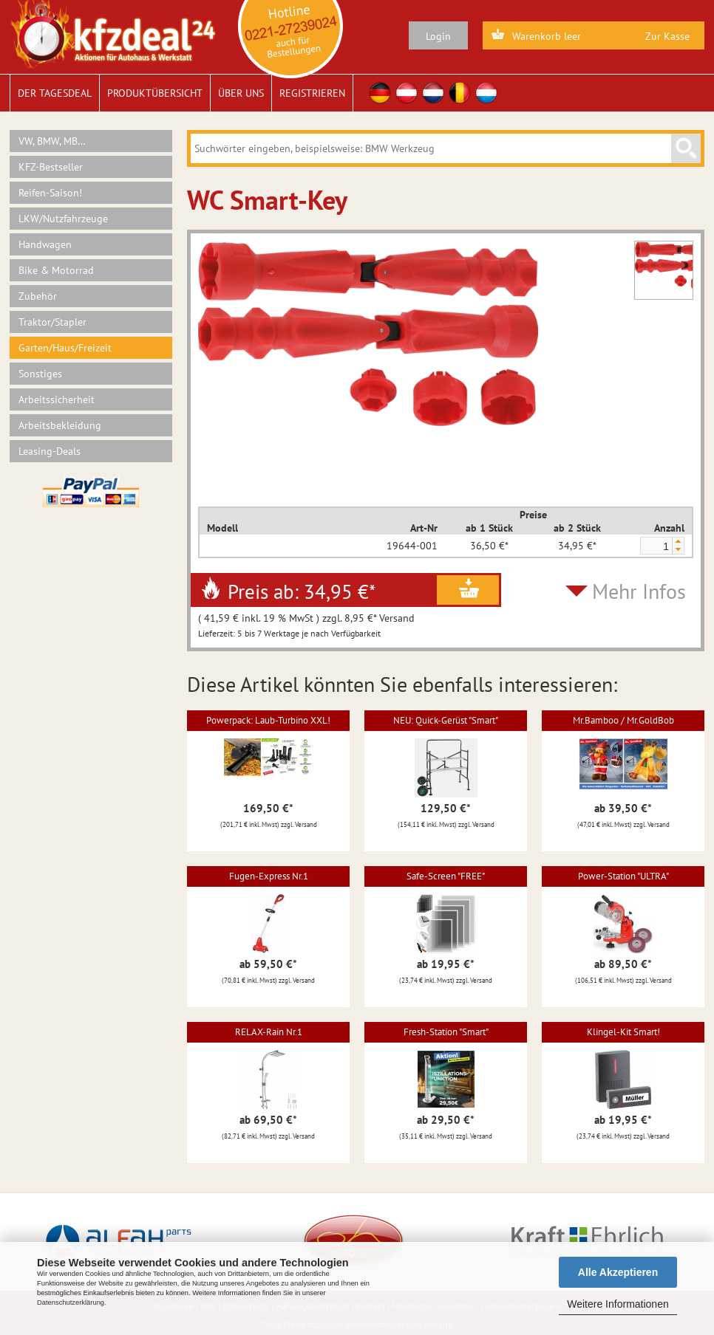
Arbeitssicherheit (56, 399)
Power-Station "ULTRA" (623, 876)
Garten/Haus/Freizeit (65, 347)
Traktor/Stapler (52, 322)
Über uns (241, 93)
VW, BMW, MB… (52, 141)
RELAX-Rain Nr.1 (268, 1032)
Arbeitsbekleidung (59, 425)
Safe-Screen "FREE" (446, 876)
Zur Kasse (667, 36)
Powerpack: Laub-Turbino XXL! (268, 720)
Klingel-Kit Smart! (623, 1032)
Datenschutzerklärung (70, 1302)
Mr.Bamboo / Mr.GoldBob (623, 720)
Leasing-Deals (49, 451)
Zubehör (37, 296)
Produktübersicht (155, 93)
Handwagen (45, 244)
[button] (678, 542)
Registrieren (312, 93)
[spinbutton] (655, 546)
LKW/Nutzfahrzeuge (63, 218)
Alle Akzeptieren (618, 1272)
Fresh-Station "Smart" (446, 1032)
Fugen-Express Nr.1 (268, 876)
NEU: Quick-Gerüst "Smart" (445, 720)
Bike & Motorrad (56, 270)
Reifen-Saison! (50, 192)
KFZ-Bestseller (50, 167)
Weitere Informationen (617, 1304)
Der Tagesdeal (55, 93)
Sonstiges (40, 373)
